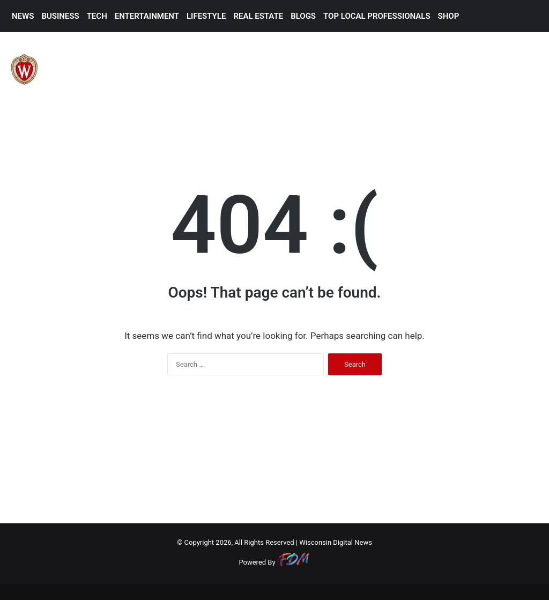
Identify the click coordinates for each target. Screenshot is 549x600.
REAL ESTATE (258, 16)
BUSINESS (60, 16)
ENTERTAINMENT (147, 16)
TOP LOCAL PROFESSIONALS (377, 16)
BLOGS (303, 16)
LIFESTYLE (206, 16)
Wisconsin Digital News (335, 542)
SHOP (448, 16)
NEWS (23, 16)
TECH (97, 16)
